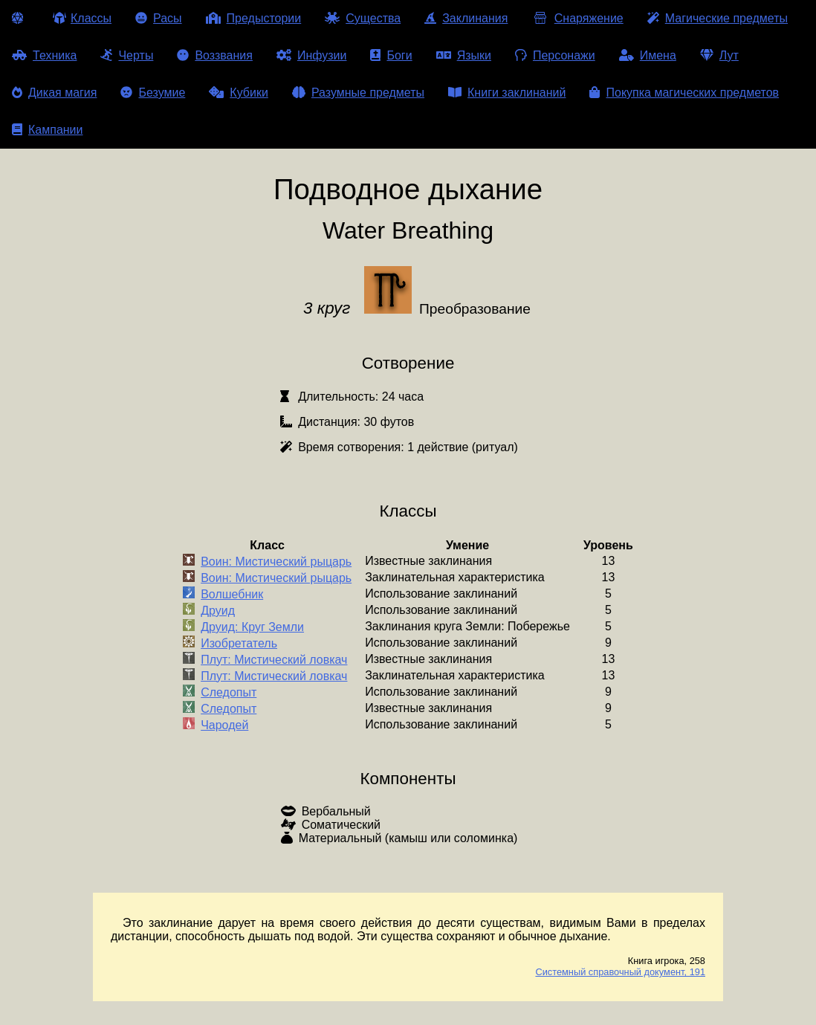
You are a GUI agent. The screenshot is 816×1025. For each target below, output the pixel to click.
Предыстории (254, 18)
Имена (647, 55)
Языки (463, 55)
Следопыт (228, 692)
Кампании (47, 129)
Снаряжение (577, 18)
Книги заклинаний (507, 92)
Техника (44, 55)
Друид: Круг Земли (252, 627)
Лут (719, 55)
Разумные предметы (358, 92)
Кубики (238, 92)
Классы (82, 18)
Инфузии (311, 55)
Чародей (224, 725)
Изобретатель (239, 643)
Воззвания (215, 55)
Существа (363, 18)
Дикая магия (54, 92)
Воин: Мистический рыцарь (276, 561)
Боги (391, 55)
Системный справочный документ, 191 (620, 971)
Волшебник (232, 594)
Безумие (152, 92)
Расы (158, 18)
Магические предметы (717, 18)
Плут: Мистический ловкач (274, 659)
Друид (218, 610)
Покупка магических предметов (684, 92)
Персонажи (555, 55)
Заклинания (466, 18)
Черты (126, 55)
